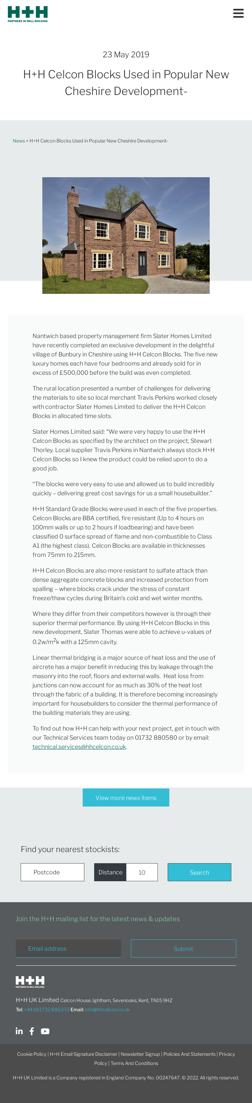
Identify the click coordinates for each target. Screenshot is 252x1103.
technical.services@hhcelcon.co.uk (79, 746)
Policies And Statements (189, 1054)
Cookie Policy (32, 1054)
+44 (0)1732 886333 (47, 1010)
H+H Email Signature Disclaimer (83, 1054)
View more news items (126, 797)
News (19, 141)
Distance (110, 872)
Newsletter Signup (140, 1054)
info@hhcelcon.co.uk (107, 1010)
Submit (183, 948)
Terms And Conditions (134, 1063)
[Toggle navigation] (238, 14)
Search (199, 872)
